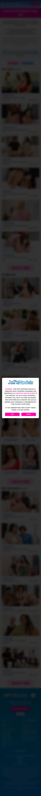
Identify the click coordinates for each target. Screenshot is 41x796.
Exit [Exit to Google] (12, 414)
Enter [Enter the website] (28, 414)
